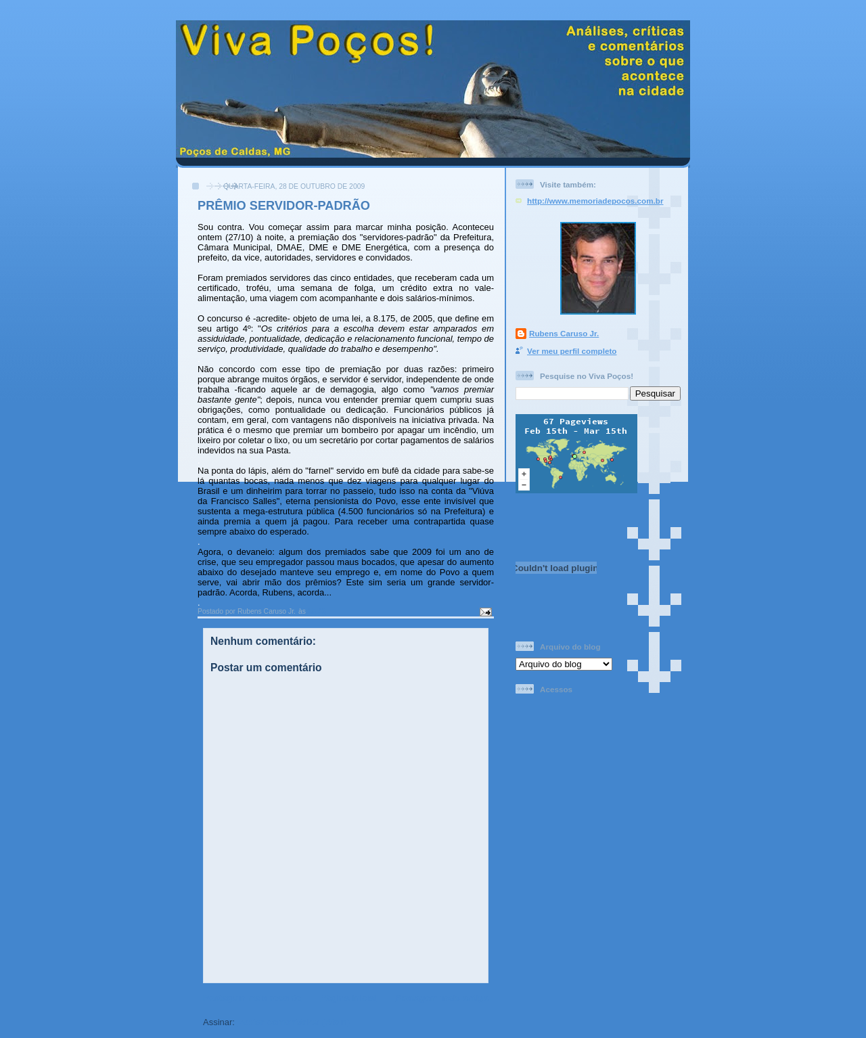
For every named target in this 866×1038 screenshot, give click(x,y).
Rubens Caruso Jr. (564, 333)
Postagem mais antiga (442, 998)
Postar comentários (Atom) (293, 1022)
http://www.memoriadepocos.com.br (595, 200)
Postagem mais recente (252, 998)
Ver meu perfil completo (572, 350)
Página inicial (348, 998)
